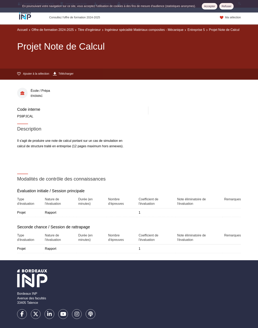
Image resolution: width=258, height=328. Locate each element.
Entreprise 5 (196, 29)
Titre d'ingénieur (89, 29)
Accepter (209, 6)
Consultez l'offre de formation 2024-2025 (74, 17)
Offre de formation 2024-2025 (53, 29)
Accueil (22, 29)
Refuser (226, 6)
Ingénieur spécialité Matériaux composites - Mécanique (144, 29)
